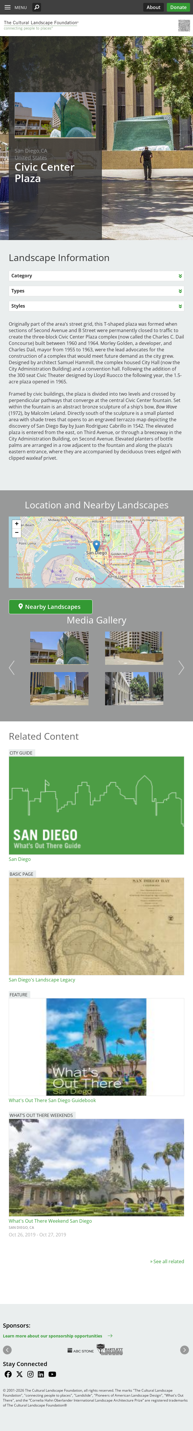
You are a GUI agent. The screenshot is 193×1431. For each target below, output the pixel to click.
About (153, 7)
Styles (18, 306)
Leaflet (146, 586)
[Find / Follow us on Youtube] (52, 1375)
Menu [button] (21, 7)
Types (17, 291)
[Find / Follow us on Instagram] (30, 1375)
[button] (36, 7)
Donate (178, 7)
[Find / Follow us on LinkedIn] (41, 1375)
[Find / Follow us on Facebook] (8, 1375)
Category (21, 275)
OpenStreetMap (163, 586)
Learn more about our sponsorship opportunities (52, 1336)
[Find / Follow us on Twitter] (19, 1375)
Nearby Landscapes (49, 607)
